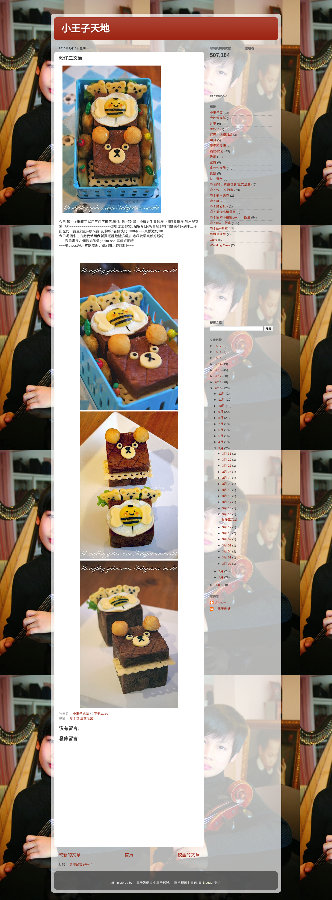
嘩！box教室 (219, 228)
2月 (221, 571)
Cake (213, 239)
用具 (213, 140)
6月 (221, 430)
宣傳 (213, 162)
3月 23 (227, 478)
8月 (221, 418)
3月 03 (227, 557)
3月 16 (227, 508)
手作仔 (214, 129)
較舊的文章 (188, 854)
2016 (218, 352)
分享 (213, 123)
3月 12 (227, 527)
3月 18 (227, 496)
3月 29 (227, 459)
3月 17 (227, 502)
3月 (221, 448)
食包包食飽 (218, 168)
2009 (218, 585)
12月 (222, 393)
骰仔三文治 (229, 519)
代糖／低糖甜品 (221, 134)
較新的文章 (70, 854)
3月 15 (227, 514)
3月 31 (227, 453)
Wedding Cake (220, 245)
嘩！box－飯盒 (220, 223)
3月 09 (227, 539)
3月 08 (227, 545)
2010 (218, 388)
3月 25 (227, 465)
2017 (218, 346)
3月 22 (227, 484)
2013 (218, 370)
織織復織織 (218, 234)
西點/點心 (217, 151)
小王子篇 (216, 112)
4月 (221, 442)
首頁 (129, 854)
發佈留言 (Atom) (80, 864)
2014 (218, 364)
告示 (213, 157)
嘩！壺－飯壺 (219, 195)
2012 (218, 376)
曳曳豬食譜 (218, 145)
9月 (221, 412)
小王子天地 (85, 28)
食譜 (213, 173)
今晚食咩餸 (218, 118)
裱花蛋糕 (216, 179)
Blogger (208, 882)
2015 (218, 358)
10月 (222, 406)
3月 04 (227, 551)
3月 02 (227, 563)
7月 (221, 424)
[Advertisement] (238, 284)
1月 (221, 577)
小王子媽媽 (222, 608)
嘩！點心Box (219, 206)
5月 (221, 436)
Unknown (220, 602)
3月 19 (227, 490)
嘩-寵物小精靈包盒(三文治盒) (231, 184)
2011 (218, 382)
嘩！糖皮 (216, 201)
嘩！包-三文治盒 (81, 718)
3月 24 (227, 472)
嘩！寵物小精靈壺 (223, 212)
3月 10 (227, 533)
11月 (222, 399)
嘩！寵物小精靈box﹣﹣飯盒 (230, 217)
